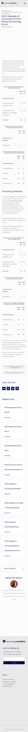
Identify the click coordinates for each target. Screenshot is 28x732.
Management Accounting (9, 681)
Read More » (8, 417)
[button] (14, 367)
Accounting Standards (8, 684)
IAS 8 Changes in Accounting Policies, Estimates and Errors (12, 546)
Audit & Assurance (7, 686)
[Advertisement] (14, 620)
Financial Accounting (8, 679)
